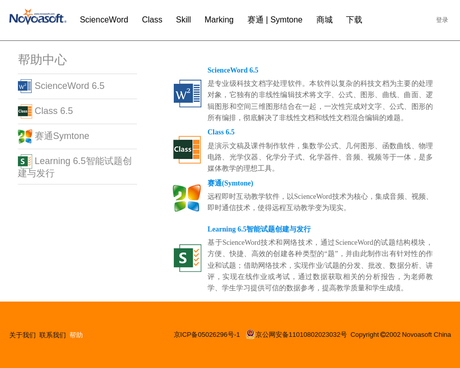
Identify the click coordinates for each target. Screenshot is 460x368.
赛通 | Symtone (275, 19)
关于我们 (22, 335)
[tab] (77, 86)
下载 (354, 19)
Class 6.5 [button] (45, 111)
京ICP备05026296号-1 (208, 334)
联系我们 (52, 335)
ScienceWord (104, 19)
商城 (324, 19)
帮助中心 (42, 59)
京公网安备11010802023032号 (296, 334)
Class (152, 19)
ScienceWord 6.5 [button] (61, 86)
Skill (183, 19)
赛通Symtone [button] (53, 136)
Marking (219, 19)
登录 (442, 20)
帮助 (76, 335)
